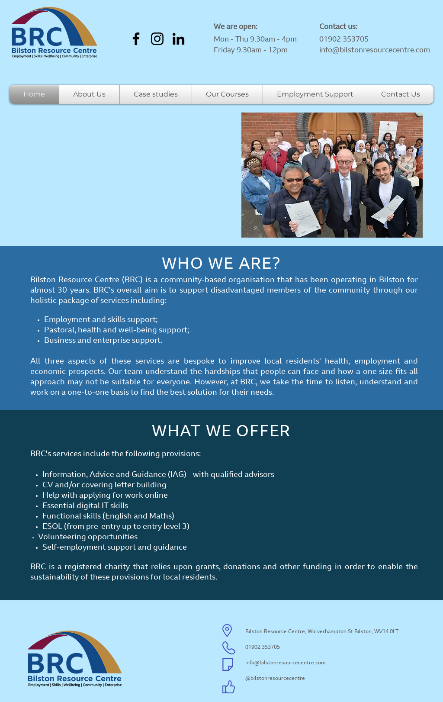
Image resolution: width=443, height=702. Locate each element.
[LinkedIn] (178, 38)
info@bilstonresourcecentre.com (374, 50)
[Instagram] (157, 38)
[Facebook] (136, 38)
